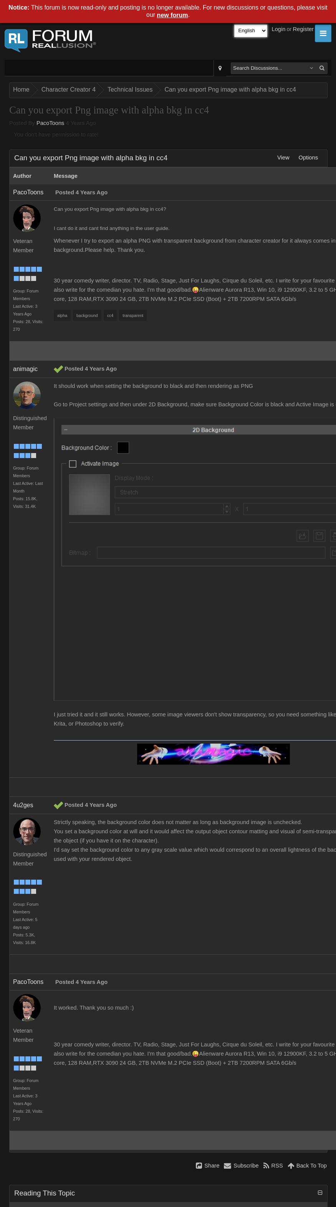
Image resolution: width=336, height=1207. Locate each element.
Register (303, 29)
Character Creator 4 (68, 89)
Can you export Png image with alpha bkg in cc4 (230, 89)
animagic (25, 369)
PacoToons (50, 123)
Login (279, 29)
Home (21, 89)
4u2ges (23, 805)
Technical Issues (130, 89)
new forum (172, 15)
